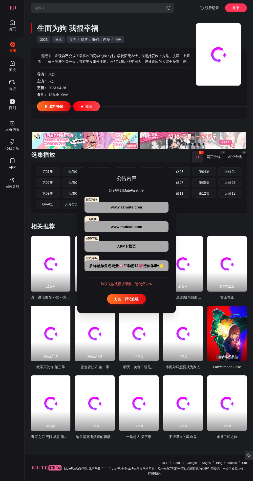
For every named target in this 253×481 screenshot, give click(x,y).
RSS (165, 463)
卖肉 (72, 40)
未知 (51, 74)
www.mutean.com (126, 227)
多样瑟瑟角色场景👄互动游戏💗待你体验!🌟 (126, 266)
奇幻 (95, 40)
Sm (244, 463)
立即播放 (53, 106)
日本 (58, 40)
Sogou (206, 463)
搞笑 (84, 40)
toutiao (232, 463)
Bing (219, 463)
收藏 (86, 106)
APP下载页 (126, 246)
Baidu (177, 463)
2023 (44, 40)
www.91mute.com (126, 207)
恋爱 (106, 40)
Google (192, 463)
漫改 (117, 40)
